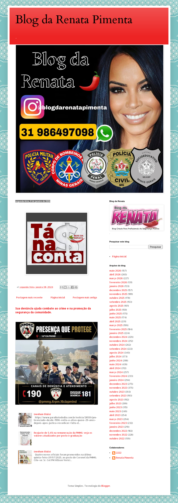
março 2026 (116, 278)
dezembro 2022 (118, 430)
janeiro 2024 (116, 380)
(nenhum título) (42, 414)
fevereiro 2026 (118, 282)
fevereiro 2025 (118, 329)
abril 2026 (115, 274)
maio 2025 (115, 317)
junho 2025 (115, 313)
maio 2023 (115, 411)
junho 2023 (115, 407)
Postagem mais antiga (85, 297)
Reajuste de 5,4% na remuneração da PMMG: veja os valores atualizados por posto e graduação (63, 434)
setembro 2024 (118, 348)
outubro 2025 (116, 297)
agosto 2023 (116, 399)
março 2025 (116, 325)
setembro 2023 (117, 395)
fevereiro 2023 (118, 423)
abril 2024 (115, 368)
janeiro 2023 (116, 426)
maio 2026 (115, 270)
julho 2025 (115, 309)
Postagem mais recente (29, 297)
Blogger (105, 485)
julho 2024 (115, 356)
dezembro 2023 (118, 383)
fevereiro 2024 (118, 376)
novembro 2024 (118, 341)
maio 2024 (115, 364)
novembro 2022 (118, 434)
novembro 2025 (118, 294)
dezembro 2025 (118, 290)
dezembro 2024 (118, 337)
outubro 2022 (116, 438)
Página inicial (58, 297)
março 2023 (116, 419)
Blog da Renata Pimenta (73, 19)
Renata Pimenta (124, 457)
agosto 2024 (116, 352)
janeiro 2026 (116, 286)
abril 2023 (114, 415)
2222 (118, 452)
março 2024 (116, 372)
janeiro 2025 (116, 333)
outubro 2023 (116, 391)
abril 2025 (114, 321)
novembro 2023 (118, 387)
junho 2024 (115, 360)
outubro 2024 (117, 344)
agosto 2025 (116, 305)
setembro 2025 (117, 301)
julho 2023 (115, 403)
